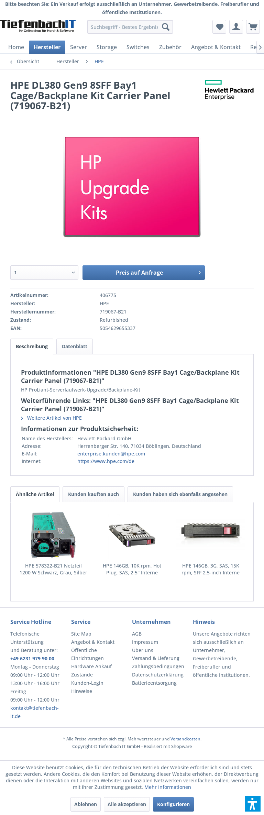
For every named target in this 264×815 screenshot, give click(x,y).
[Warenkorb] (253, 27)
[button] (253, 804)
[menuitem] (130, 27)
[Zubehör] (170, 47)
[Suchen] (165, 27)
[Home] (16, 47)
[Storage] (107, 47)
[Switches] (138, 47)
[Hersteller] (47, 47)
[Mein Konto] (236, 27)
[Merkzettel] (219, 27)
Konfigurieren (173, 804)
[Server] (78, 47)
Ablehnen (85, 804)
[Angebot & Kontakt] (215, 47)
